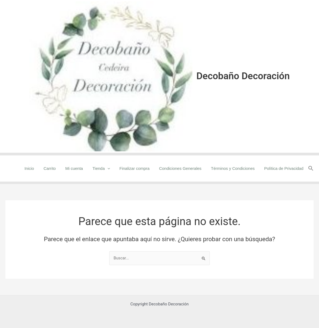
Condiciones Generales (183, 168)
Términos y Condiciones (235, 168)
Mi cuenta (81, 168)
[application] (113, 168)
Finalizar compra (139, 168)
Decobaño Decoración (243, 76)
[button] (311, 168)
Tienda (107, 168)
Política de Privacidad (284, 168)
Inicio (39, 168)
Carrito (58, 168)
